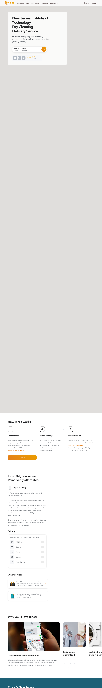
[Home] (9, 3)
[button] (90, 443)
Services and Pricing (23, 3)
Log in (94, 3)
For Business (44, 3)
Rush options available (75, 445)
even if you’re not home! (16, 450)
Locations (54, 3)
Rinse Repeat (35, 3)
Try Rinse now (22, 458)
